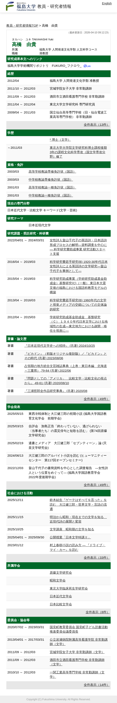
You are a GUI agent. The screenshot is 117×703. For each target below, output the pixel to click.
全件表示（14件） (97, 685)
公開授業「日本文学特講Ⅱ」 (70, 537)
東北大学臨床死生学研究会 (69, 588)
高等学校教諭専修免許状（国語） (52, 171)
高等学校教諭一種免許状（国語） (52, 187)
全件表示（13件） (97, 124)
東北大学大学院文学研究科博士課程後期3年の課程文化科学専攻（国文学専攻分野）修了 (78, 152)
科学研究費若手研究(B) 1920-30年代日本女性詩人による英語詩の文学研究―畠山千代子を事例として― (79, 266)
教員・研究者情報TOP (22, 25)
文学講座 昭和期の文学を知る (72, 529)
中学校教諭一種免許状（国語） (51, 195)
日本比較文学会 (61, 604)
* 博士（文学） (60, 139)
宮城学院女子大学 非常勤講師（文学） (77, 652)
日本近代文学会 (61, 596)
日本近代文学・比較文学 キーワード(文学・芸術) (42, 210)
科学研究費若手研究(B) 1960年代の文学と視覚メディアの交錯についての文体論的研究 (78, 304)
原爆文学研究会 (61, 572)
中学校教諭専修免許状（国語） (51, 179)
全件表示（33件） (97, 557)
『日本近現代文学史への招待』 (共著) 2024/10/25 (59, 345)
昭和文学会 (58, 580)
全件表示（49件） (97, 399)
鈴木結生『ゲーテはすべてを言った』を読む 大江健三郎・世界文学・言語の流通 (78, 504)
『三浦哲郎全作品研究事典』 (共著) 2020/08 (55, 391)
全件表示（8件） (98, 612)
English (107, 3)
